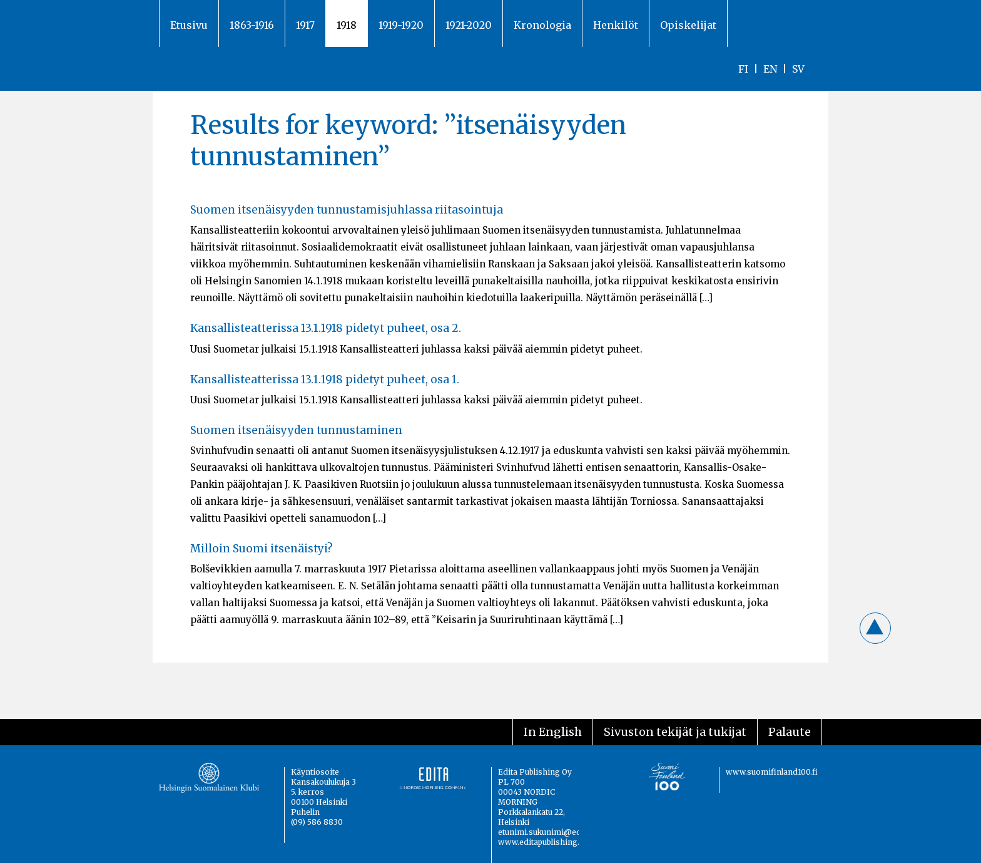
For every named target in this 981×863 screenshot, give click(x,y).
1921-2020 (468, 25)
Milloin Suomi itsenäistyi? (261, 549)
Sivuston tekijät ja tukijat (675, 732)
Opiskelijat (688, 25)
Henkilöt (615, 25)
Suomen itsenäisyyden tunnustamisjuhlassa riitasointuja (346, 210)
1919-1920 (401, 25)
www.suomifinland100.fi (772, 772)
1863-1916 (252, 25)
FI (743, 69)
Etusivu (189, 25)
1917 (305, 25)
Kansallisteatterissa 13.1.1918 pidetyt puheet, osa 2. (325, 328)
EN (770, 69)
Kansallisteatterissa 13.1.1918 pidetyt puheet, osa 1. (324, 379)
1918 (347, 25)
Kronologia (542, 25)
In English (553, 732)
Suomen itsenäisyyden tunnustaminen (296, 430)
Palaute (789, 732)
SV (798, 69)
